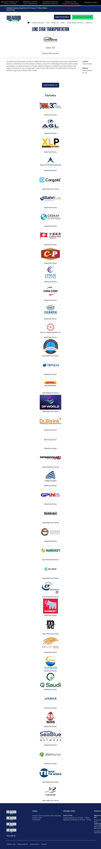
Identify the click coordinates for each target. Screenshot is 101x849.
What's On (55, 23)
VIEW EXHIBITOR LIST (50, 85)
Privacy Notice (22, 844)
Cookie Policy (34, 844)
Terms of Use (11, 844)
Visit (48, 23)
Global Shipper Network (75, 23)
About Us (89, 23)
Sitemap (44, 844)
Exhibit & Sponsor (38, 23)
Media (63, 23)
